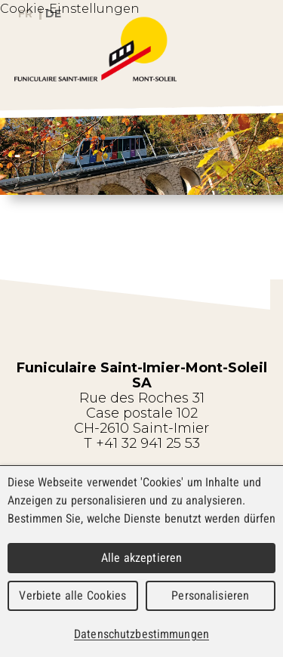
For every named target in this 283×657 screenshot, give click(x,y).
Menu (255, 74)
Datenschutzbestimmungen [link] (141, 634)
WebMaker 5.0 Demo (141, 49)
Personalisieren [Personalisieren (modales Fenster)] (210, 595)
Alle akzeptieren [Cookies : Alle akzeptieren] (142, 558)
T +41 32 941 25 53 (142, 443)
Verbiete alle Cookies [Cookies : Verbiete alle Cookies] (72, 595)
